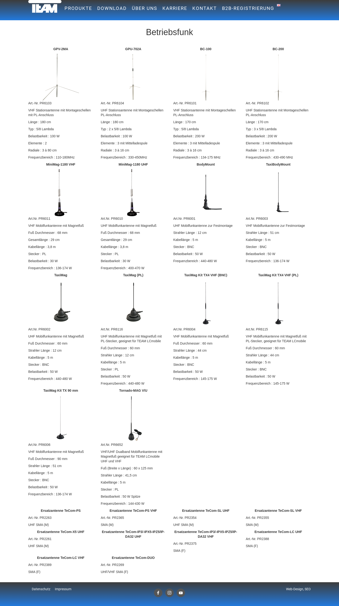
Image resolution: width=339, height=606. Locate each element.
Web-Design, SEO (298, 589)
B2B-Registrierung (248, 8)
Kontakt (204, 8)
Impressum (63, 589)
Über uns (144, 8)
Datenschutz (41, 589)
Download (112, 8)
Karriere (174, 8)
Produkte (78, 8)
